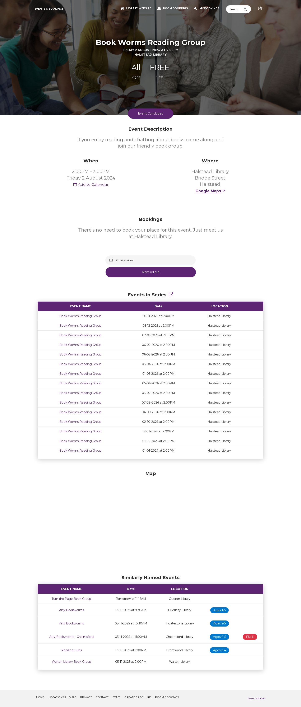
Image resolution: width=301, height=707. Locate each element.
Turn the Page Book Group (71, 599)
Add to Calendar (90, 184)
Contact (102, 697)
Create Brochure (138, 697)
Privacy (86, 697)
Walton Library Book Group (71, 662)
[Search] (235, 9)
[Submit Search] (247, 9)
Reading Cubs (71, 650)
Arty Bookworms (71, 610)
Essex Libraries (256, 698)
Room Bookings (167, 697)
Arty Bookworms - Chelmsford (71, 637)
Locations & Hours (62, 697)
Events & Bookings (49, 8)
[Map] (150, 522)
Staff (116, 697)
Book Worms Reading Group (80, 316)
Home (40, 697)
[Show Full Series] (171, 295)
